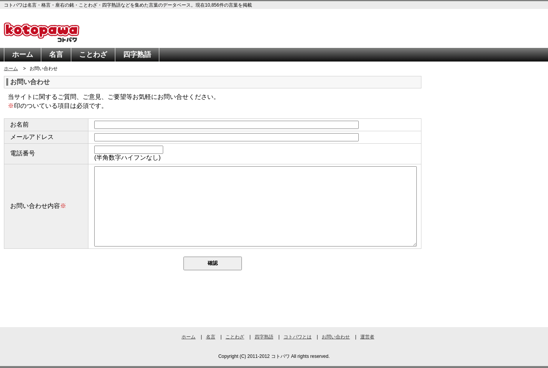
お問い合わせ (336, 337)
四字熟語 (137, 54)
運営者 (367, 337)
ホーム (22, 54)
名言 (56, 54)
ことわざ (93, 54)
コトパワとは (298, 337)
